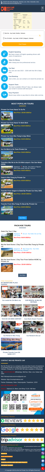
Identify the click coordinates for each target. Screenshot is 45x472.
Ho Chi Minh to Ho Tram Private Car (14, 149)
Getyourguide (21, 382)
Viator (15, 382)
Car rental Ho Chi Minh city (11, 300)
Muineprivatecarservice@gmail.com (15, 376)
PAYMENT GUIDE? (7, 465)
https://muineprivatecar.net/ (15, 379)
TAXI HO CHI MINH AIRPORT (11, 319)
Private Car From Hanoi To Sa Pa (13, 109)
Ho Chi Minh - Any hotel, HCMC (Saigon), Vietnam (19, 38)
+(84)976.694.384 (7, 1)
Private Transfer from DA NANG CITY (11, 353)
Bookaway (9, 382)
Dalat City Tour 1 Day (8, 231)
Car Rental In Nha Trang (11, 335)
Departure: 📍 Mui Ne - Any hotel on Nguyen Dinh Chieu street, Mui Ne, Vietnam (27, 167)
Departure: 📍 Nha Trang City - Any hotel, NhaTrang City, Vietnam (26, 249)
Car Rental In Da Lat (33, 335)
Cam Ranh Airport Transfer (33, 319)
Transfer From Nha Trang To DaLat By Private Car (19, 204)
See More (22, 218)
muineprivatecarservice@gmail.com (12, 3)
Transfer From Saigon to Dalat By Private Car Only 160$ (21, 191)
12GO (36, 382)
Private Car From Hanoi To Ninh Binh (14, 123)
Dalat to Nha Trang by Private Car (13, 177)
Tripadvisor (29, 382)
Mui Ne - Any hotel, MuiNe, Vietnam (15, 33)
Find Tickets (22, 44)
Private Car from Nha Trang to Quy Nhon (16, 136)
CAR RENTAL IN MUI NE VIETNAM (33, 301)
